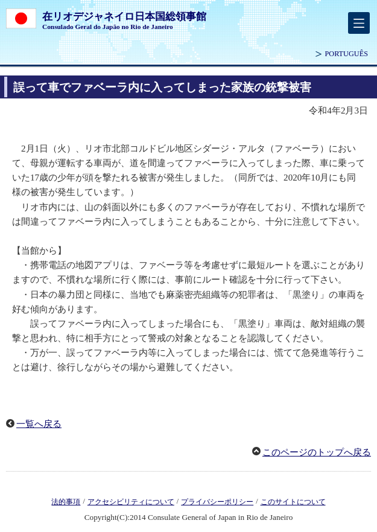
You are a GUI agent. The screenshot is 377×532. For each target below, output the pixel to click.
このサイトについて (293, 502)
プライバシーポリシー (217, 502)
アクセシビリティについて (130, 502)
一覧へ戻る (39, 424)
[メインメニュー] (359, 23)
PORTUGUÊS (346, 54)
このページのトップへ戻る (316, 452)
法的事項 (65, 502)
